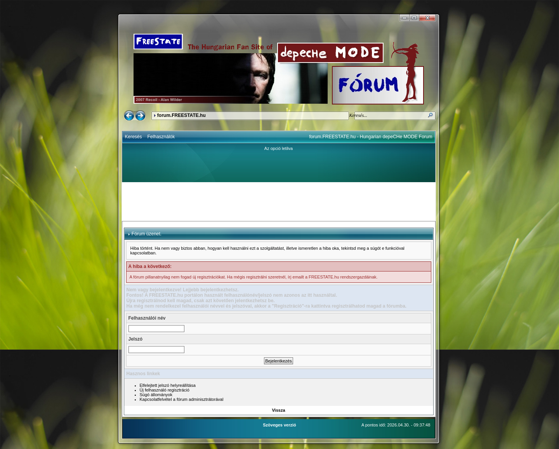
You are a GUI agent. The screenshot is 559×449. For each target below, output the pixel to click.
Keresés (133, 136)
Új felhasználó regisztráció (164, 390)
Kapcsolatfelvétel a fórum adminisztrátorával (182, 399)
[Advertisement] (278, 201)
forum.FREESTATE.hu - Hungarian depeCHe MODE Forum (370, 136)
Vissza (278, 410)
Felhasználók (161, 136)
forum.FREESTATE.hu (181, 115)
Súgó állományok (156, 394)
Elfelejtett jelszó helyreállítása (168, 385)
